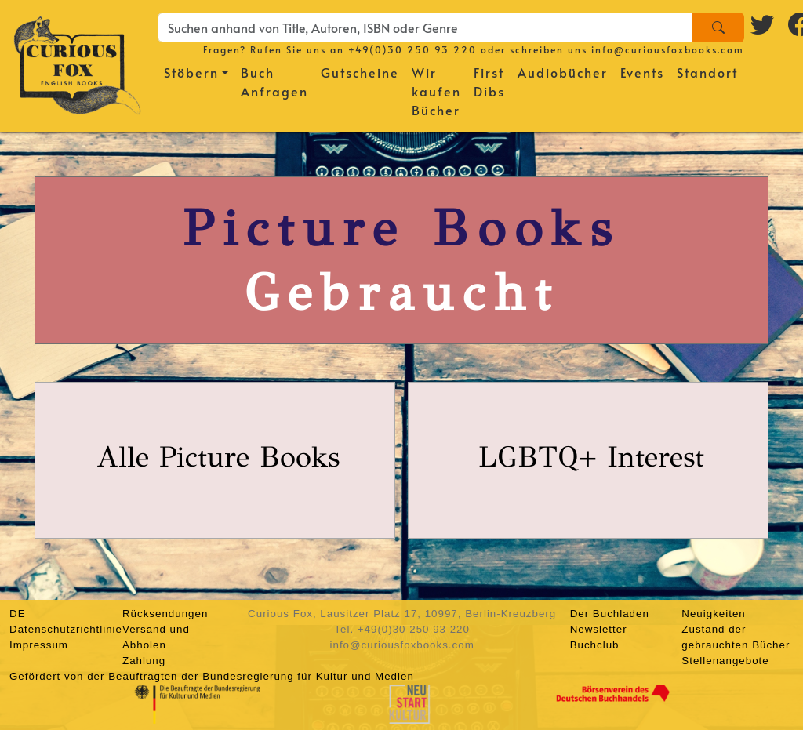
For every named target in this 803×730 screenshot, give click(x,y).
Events (642, 72)
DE (17, 613)
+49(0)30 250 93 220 (412, 49)
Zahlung (143, 660)
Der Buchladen (609, 613)
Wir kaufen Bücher (436, 91)
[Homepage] (77, 63)
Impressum (38, 645)
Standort (707, 72)
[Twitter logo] (763, 24)
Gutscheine (360, 72)
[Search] (718, 27)
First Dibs (489, 82)
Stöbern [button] (191, 72)
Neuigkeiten (713, 613)
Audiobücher (563, 72)
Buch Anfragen (274, 82)
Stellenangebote (724, 660)
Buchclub (595, 645)
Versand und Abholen (156, 637)
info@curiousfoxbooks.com (667, 49)
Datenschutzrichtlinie (65, 629)
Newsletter (598, 629)
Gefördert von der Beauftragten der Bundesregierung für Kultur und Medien (211, 676)
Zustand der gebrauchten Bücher (735, 637)
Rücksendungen (165, 613)
